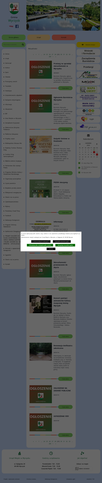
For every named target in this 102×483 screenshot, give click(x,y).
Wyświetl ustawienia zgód (61, 241)
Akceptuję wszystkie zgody (65, 245)
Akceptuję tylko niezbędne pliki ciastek (40, 245)
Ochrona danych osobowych (41, 241)
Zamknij (51, 249)
